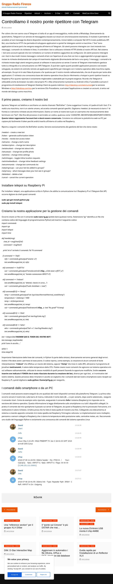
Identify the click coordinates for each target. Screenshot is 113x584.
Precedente (9, 510)
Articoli (37, 13)
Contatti (76, 13)
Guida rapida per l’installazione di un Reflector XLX (93, 553)
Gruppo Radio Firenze (17, 4)
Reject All (29, 575)
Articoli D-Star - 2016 (12, 520)
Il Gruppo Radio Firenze (12, 13)
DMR (67, 13)
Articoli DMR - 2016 (87, 524)
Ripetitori (28, 13)
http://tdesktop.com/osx (21, 88)
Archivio (47, 13)
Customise (14, 575)
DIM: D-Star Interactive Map (18, 550)
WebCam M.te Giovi (90, 13)
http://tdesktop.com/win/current (78, 85)
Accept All (44, 575)
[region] (29, 568)
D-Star (57, 13)
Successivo (103, 510)
